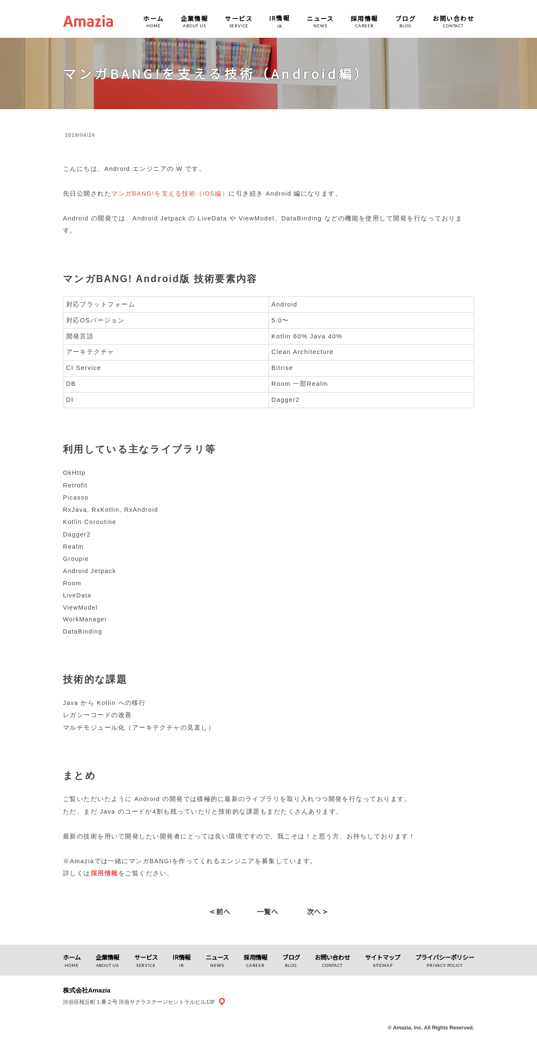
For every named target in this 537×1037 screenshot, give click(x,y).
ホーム (153, 18)
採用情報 (364, 18)
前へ (220, 911)
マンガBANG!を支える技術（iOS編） (170, 193)
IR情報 (181, 957)
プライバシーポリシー (444, 957)
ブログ (405, 18)
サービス (239, 18)
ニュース (320, 18)
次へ (317, 911)
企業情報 (195, 18)
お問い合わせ (453, 18)
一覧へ (267, 911)
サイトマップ (382, 957)
